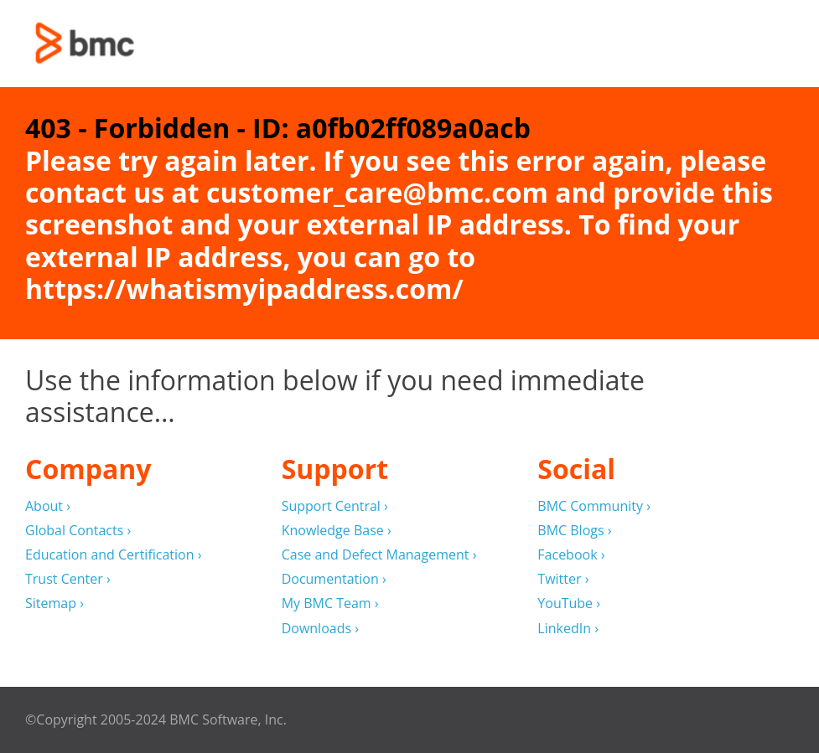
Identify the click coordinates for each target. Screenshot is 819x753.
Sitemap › (54, 603)
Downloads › (320, 629)
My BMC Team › (330, 603)
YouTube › (568, 603)
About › (47, 506)
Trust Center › (68, 579)
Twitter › (562, 579)
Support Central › (335, 506)
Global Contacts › (78, 531)
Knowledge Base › (336, 531)
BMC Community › (594, 506)
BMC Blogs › (574, 531)
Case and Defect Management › (379, 555)
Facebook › (570, 555)
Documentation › (334, 579)
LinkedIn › (568, 629)
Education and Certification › (113, 555)
